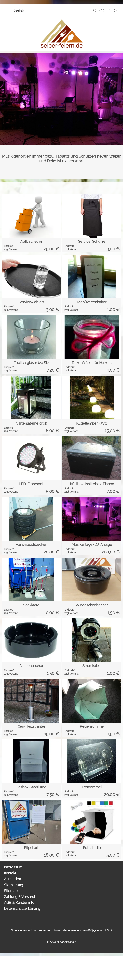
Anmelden (12, 879)
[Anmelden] (94, 11)
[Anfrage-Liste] (108, 11)
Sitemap (11, 891)
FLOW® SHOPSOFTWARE (61, 942)
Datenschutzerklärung (22, 908)
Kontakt (19, 11)
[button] (7, 11)
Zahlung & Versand (19, 897)
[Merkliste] (101, 11)
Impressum (13, 867)
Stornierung (13, 885)
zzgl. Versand (11, 249)
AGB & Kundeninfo (19, 902)
